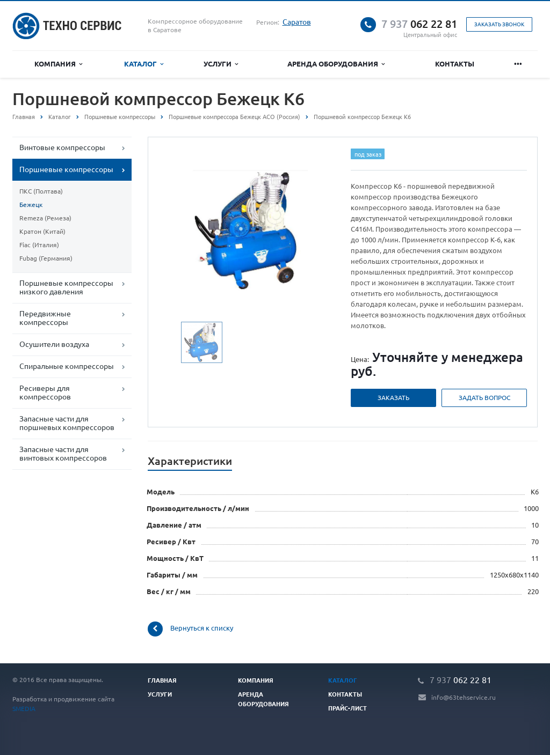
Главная (23, 116)
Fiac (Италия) (39, 244)
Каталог (143, 63)
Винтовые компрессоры (62, 147)
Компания (58, 63)
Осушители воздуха (54, 344)
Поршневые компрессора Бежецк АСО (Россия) (234, 116)
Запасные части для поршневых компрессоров (66, 422)
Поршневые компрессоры (119, 116)
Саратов (297, 21)
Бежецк (30, 204)
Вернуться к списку (190, 628)
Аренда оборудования (336, 63)
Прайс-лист (347, 708)
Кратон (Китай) (42, 231)
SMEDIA (23, 708)
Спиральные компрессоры (66, 366)
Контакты (456, 63)
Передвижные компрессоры (45, 317)
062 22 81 (419, 24)
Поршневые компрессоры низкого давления (66, 287)
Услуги (221, 63)
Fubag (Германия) (46, 258)
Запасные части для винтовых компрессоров (63, 453)
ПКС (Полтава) (41, 191)
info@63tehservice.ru (463, 697)
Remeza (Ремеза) (45, 217)
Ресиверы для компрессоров (45, 392)
